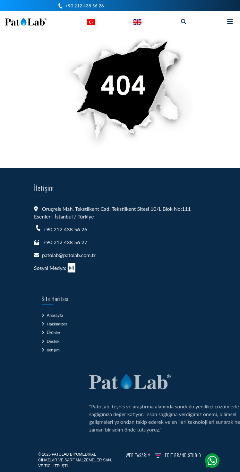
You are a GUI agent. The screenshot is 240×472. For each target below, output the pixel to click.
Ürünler (53, 332)
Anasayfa (55, 318)
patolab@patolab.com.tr (61, 255)
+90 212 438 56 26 (84, 5)
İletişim (53, 346)
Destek (53, 339)
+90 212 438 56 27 (58, 242)
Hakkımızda (56, 325)
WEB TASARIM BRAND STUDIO (163, 455)
